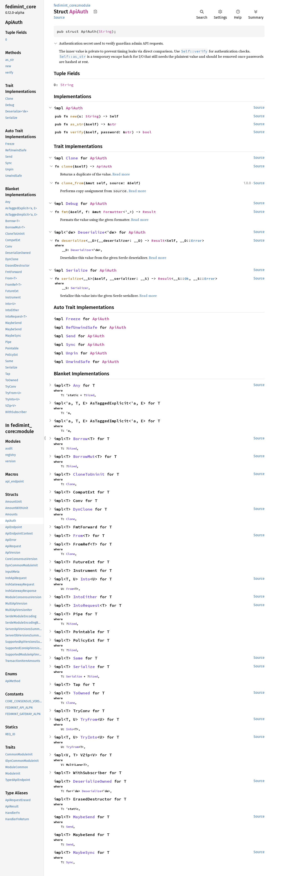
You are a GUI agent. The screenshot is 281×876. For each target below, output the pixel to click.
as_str (76, 124)
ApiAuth (74, 107)
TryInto (88, 737)
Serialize (77, 270)
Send (71, 335)
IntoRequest (86, 605)
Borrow (80, 438)
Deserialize (91, 232)
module (84, 5)
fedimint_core (65, 5)
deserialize (73, 240)
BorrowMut (84, 456)
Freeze (73, 318)
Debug (72, 203)
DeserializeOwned (92, 781)
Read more (121, 174)
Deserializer (81, 250)
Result (149, 212)
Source (59, 17)
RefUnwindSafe (81, 327)
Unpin (72, 353)
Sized (89, 395)
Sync (71, 344)
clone (66, 166)
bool (147, 132)
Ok (186, 278)
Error (196, 240)
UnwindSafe (78, 361)
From (78, 535)
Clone (72, 158)
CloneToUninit (88, 474)
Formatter (113, 212)
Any (76, 385)
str (113, 124)
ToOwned (81, 692)
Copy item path (95, 11)
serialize (71, 278)
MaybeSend (84, 816)
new (73, 116)
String (105, 31)
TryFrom (88, 719)
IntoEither (85, 596)
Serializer (79, 288)
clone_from (72, 183)
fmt (64, 212)
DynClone (82, 509)
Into (85, 579)
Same (78, 658)
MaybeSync (84, 852)
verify (76, 132)
